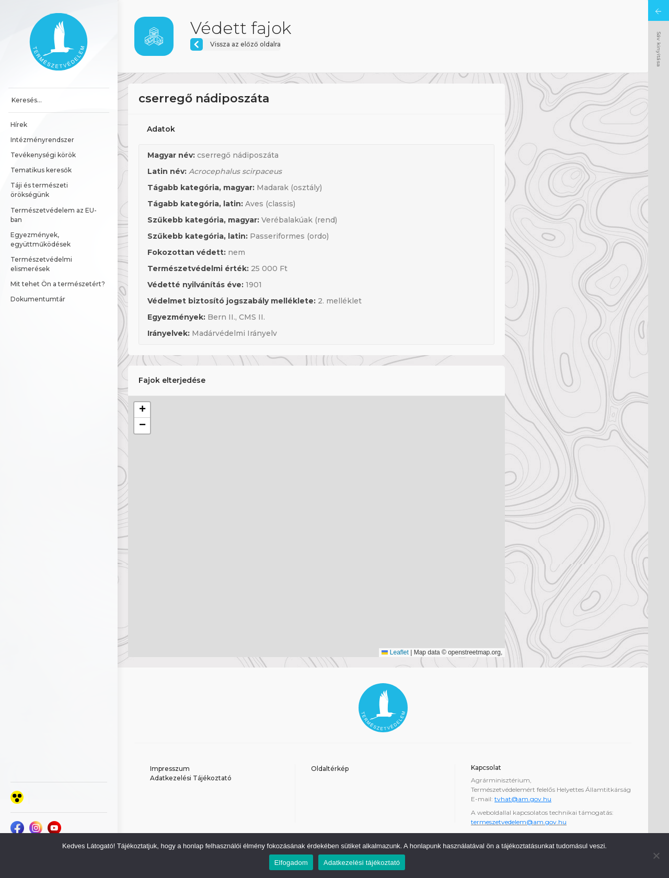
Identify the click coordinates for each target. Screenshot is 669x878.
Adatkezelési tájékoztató (362, 863)
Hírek (18, 124)
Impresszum (170, 768)
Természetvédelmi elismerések (42, 264)
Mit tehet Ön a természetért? (57, 284)
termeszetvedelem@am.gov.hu (519, 822)
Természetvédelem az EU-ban (53, 215)
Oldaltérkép (330, 768)
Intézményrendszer (42, 140)
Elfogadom (291, 863)
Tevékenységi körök (43, 155)
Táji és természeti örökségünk (40, 189)
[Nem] (656, 855)
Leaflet (395, 652)
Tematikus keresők (41, 170)
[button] (142, 410)
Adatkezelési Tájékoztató (191, 778)
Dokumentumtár (37, 299)
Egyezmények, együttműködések (40, 239)
